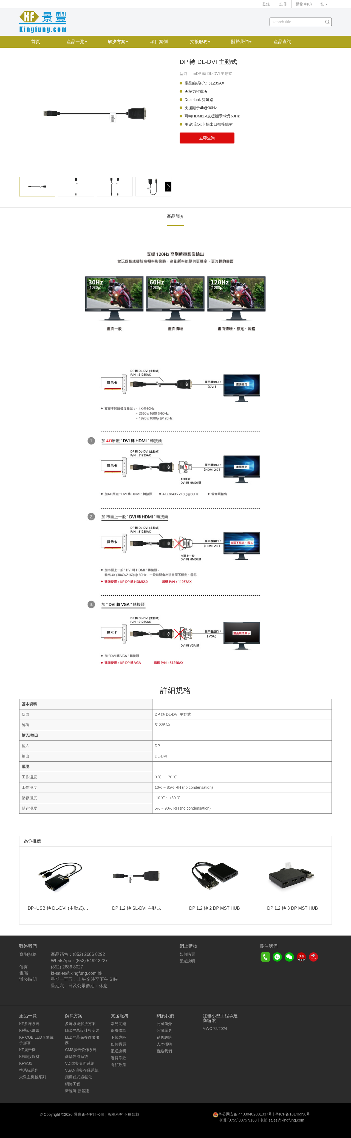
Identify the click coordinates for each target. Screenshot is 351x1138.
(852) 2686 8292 (89, 954)
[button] (168, 186)
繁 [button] (324, 4)
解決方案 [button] (118, 41)
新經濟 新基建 (77, 1091)
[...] (296, 22)
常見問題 (118, 1023)
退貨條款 (118, 1058)
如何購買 (187, 954)
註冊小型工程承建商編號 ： (220, 1018)
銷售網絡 (164, 1037)
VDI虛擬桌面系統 (79, 1063)
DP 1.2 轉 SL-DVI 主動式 (136, 908)
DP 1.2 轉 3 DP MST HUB (292, 908)
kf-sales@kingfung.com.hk (76, 973)
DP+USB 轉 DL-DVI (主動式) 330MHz (64, 908)
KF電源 (25, 1063)
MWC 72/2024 (215, 1028)
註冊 (283, 4)
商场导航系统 (76, 1056)
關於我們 (165, 1015)
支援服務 (119, 1015)
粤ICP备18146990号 (292, 1114)
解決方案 (74, 1015)
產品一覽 (28, 1015)
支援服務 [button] (200, 41)
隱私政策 (118, 1065)
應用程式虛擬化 (78, 1077)
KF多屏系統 (29, 1023)
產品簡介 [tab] (175, 216)
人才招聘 (164, 1044)
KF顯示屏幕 (29, 1030)
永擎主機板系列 (32, 1077)
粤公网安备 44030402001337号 (245, 1114)
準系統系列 (28, 1070)
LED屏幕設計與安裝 (82, 1030)
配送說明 (187, 961)
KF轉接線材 (29, 1056)
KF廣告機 (27, 1049)
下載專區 (118, 1037)
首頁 (35, 41)
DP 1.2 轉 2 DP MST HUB (214, 908)
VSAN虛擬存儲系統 (81, 1070)
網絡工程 (72, 1084)
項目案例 (159, 41)
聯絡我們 (164, 1051)
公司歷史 (164, 1030)
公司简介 (164, 1023)
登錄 (266, 4)
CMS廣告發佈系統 (81, 1049)
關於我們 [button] (241, 41)
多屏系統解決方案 (80, 1023)
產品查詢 (282, 41)
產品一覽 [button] (77, 41)
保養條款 (118, 1030)
